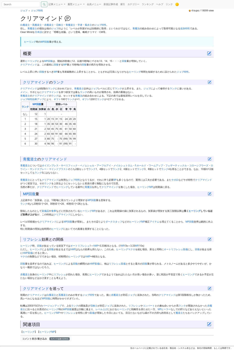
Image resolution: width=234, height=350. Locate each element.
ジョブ (23, 10)
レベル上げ (101, 309)
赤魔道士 (49, 24)
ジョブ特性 (37, 10)
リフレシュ (32, 239)
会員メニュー (94, 4)
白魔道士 (25, 24)
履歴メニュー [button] (75, 4)
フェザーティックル (176, 165)
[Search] (21, 4)
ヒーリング (30, 41)
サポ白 (174, 179)
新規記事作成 (111, 4)
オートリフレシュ (80, 245)
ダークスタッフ (114, 221)
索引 (122, 4)
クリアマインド (28, 64)
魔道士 (179, 312)
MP (42, 41)
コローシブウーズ (198, 165)
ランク (58, 82)
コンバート (149, 305)
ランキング (148, 4)
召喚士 (59, 24)
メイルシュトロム (123, 165)
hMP (95, 245)
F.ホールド (140, 165)
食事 (53, 211)
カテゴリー (133, 4)
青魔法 (136, 28)
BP (114, 179)
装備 (185, 249)
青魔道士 (70, 24)
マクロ (131, 249)
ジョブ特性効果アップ (32, 99)
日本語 (38, 32)
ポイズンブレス (50, 165)
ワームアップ (156, 165)
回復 (46, 41)
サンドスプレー (38, 169)
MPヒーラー (164, 309)
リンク (169, 4)
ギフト (57, 99)
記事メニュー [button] (56, 4)
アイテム (154, 221)
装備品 (45, 211)
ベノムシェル (87, 165)
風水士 (88, 24)
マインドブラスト (58, 169)
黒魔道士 (37, 24)
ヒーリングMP (145, 187)
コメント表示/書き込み (46, 338)
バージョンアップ (52, 305)
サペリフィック (69, 165)
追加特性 (185, 28)
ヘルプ (159, 4)
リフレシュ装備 (117, 263)
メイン (23, 92)
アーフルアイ (104, 165)
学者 (80, 24)
